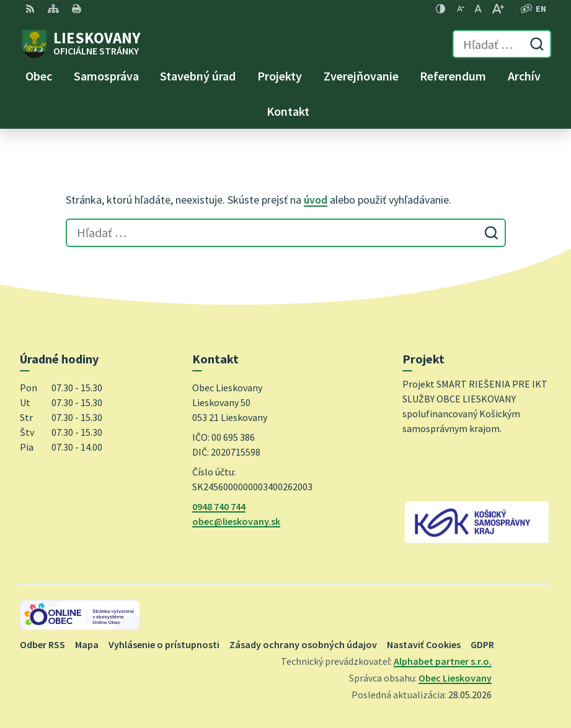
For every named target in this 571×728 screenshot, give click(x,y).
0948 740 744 (219, 506)
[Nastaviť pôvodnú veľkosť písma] (478, 8)
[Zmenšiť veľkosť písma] (460, 8)
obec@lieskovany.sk (236, 521)
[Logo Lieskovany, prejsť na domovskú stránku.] (80, 44)
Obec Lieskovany (455, 678)
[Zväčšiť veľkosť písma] (497, 8)
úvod (315, 200)
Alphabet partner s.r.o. (443, 661)
